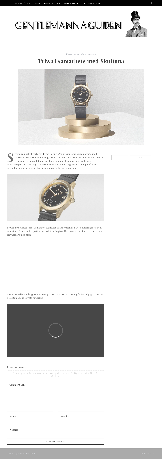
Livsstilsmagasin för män (18, 3)
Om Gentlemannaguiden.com (47, 3)
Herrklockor (72, 54)
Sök (140, 158)
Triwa (46, 153)
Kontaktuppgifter (72, 3)
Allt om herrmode (92, 3)
